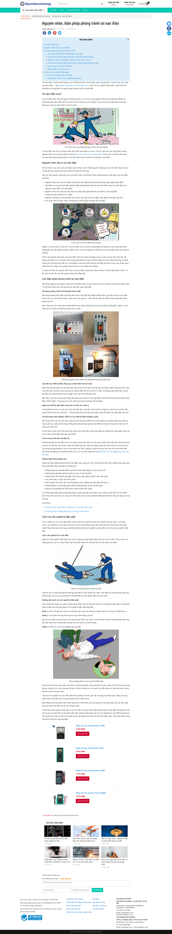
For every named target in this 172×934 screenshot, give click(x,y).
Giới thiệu (53, 10)
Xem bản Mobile (98, 909)
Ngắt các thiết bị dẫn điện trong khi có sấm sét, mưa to (69, 60)
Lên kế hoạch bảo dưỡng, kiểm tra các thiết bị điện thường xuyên (73, 63)
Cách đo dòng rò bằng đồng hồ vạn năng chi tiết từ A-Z (67, 511)
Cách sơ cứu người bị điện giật (56, 72)
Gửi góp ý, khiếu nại (99, 905)
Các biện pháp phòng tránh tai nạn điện (59, 51)
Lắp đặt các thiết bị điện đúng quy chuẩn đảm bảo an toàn (71, 57)
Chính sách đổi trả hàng (74, 899)
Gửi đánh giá (97, 890)
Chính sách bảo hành (73, 905)
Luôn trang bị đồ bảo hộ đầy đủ (60, 66)
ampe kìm (121, 452)
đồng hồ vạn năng (106, 452)
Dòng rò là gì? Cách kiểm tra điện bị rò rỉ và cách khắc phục (69, 507)
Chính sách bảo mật (73, 909)
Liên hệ (84, 10)
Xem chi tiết (83, 734)
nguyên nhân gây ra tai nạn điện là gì (73, 85)
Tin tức (62, 10)
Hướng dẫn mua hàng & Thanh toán (78, 902)
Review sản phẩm (73, 10)
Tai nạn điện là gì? (51, 45)
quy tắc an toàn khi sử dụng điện (88, 154)
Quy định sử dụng (99, 902)
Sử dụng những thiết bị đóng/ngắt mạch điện (65, 54)
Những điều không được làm (59, 69)
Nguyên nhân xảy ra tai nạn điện (57, 48)
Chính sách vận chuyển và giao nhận (79, 912)
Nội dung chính (86, 40)
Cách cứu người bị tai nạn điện (60, 75)
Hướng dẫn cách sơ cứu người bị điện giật (64, 78)
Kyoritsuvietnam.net (48, 29)
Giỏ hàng (144, 4)
